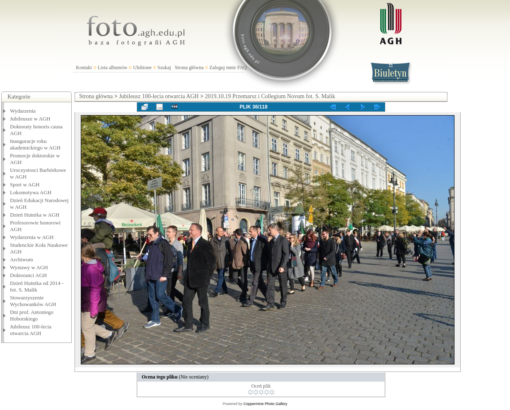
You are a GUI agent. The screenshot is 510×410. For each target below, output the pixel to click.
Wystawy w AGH (29, 267)
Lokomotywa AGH (30, 192)
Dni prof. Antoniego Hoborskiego (31, 315)
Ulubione (142, 67)
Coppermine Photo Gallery (265, 404)
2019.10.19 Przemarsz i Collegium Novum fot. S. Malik (270, 96)
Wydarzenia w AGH (31, 237)
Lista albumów (113, 67)
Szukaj (164, 67)
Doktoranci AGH (28, 275)
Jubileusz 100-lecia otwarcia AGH (30, 329)
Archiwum (21, 259)
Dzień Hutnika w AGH (35, 215)
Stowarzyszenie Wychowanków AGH (33, 300)
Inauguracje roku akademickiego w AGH (35, 144)
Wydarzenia (23, 111)
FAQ (242, 67)
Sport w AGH (25, 184)
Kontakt (84, 67)
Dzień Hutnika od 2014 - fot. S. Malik (36, 286)
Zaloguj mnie (222, 67)
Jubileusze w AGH (30, 119)
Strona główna (189, 67)
